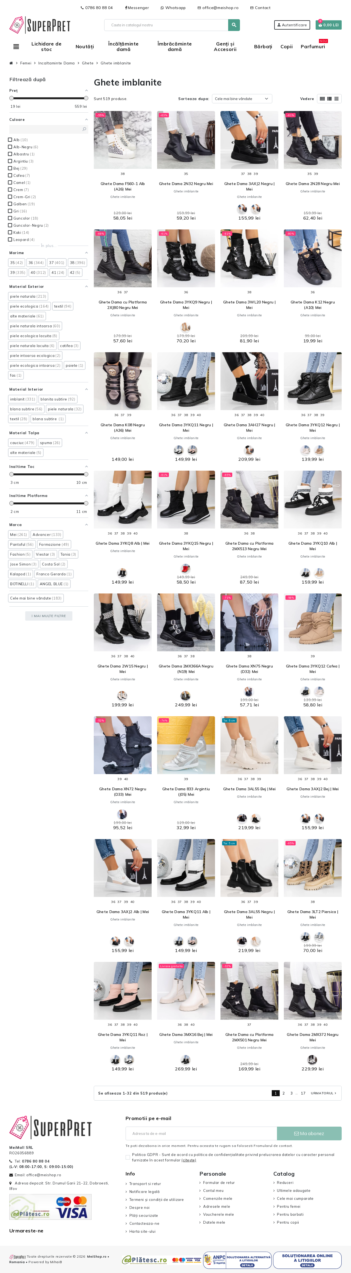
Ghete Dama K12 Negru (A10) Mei (313, 305)
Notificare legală (144, 1191)
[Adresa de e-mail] (201, 1133)
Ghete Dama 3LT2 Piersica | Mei (312, 914)
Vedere (307, 98)
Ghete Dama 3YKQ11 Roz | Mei (123, 1037)
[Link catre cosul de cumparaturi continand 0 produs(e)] (329, 25)
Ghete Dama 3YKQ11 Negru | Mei (186, 427)
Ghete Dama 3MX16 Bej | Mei (186, 1034)
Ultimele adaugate (293, 1190)
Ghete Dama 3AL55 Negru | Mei (249, 914)
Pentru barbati (290, 1214)
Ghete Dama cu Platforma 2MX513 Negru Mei (249, 546)
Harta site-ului (142, 1231)
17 (303, 1093)
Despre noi (139, 1207)
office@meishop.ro (218, 7)
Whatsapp (173, 7)
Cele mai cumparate (295, 1198)
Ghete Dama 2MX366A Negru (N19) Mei (186, 669)
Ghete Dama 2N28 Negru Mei (313, 183)
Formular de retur (219, 1182)
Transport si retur (145, 1183)
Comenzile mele (218, 1198)
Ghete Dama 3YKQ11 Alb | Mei (186, 914)
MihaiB (56, 1262)
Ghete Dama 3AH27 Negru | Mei (249, 427)
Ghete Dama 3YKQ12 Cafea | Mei (312, 669)
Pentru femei (289, 1206)
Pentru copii (288, 1222)
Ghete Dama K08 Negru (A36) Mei (123, 427)
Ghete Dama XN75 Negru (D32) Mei (249, 669)
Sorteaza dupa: (193, 98)
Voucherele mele (218, 1214)
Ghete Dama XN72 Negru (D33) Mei (122, 791)
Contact (260, 7)
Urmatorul (324, 1093)
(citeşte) (189, 1160)
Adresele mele (216, 1206)
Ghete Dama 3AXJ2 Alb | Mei (123, 911)
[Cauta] (171, 25)
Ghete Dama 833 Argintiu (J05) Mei (186, 791)
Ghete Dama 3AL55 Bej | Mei (249, 788)
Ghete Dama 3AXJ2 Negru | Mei (249, 186)
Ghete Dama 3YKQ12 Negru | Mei (313, 427)
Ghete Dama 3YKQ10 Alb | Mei (312, 546)
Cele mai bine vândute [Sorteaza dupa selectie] (233, 98)
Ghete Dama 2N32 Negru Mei (186, 183)
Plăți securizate (143, 1215)
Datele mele (214, 1222)
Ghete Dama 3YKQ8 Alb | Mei (122, 543)
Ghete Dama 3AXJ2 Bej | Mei (313, 788)
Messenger (136, 7)
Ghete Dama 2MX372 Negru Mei (312, 1037)
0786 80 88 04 (96, 7)
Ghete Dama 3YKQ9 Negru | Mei (186, 305)
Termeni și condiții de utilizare (156, 1199)
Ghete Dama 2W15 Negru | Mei (123, 669)
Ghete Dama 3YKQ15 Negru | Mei (186, 546)
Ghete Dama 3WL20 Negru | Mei (249, 305)
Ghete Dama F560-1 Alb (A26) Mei (123, 186)
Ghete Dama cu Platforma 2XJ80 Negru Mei (123, 305)
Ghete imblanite (122, 197)
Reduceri (285, 1182)
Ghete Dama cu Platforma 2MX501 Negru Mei (249, 1037)
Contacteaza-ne (144, 1223)
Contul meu (213, 1190)
